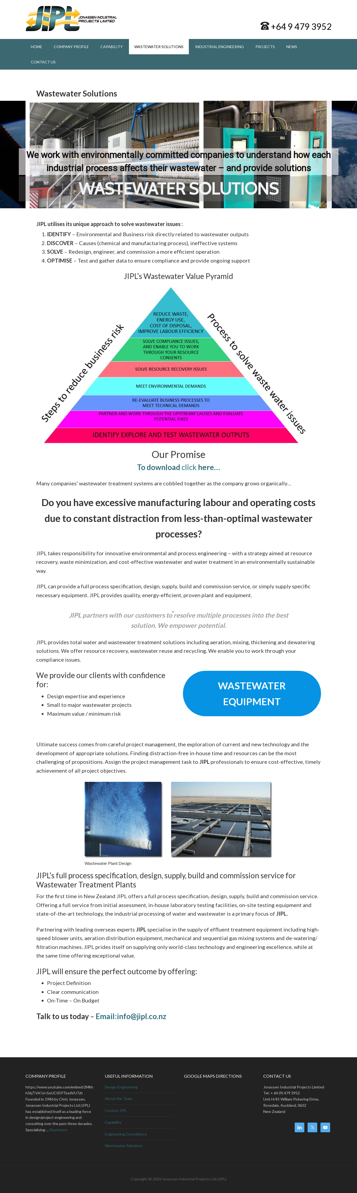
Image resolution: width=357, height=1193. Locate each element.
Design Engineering (121, 1087)
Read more (58, 1129)
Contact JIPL (116, 1110)
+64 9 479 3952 (300, 26)
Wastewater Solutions (123, 1145)
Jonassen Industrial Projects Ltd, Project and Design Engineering (71, 18)
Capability (113, 1122)
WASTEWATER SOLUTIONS (179, 188)
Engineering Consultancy (126, 1134)
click (178, 467)
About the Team (118, 1098)
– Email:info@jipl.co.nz (127, 1016)
